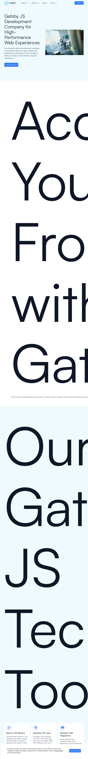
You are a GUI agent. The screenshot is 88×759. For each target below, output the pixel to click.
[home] (10, 3)
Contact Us (79, 3)
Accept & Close (75, 751)
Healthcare (34, 3)
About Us (24, 3)
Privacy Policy (59, 751)
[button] (25, 3)
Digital (44, 3)
